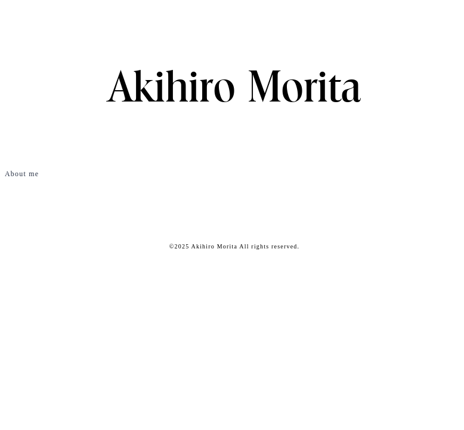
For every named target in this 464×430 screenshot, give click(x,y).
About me (22, 174)
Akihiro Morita (234, 89)
